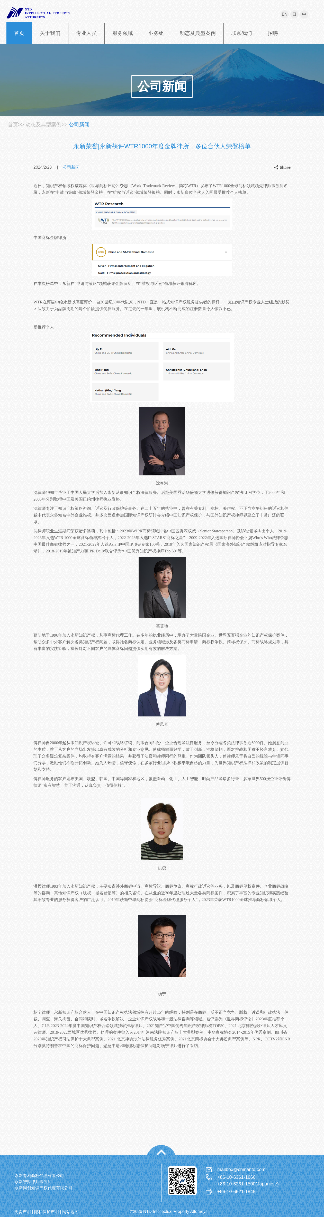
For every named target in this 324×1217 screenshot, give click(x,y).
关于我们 (50, 33)
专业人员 (86, 33)
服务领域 (122, 33)
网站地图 (70, 1212)
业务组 (156, 33)
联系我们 (241, 33)
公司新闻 (162, 86)
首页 (19, 33)
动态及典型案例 (198, 33)
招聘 (273, 33)
